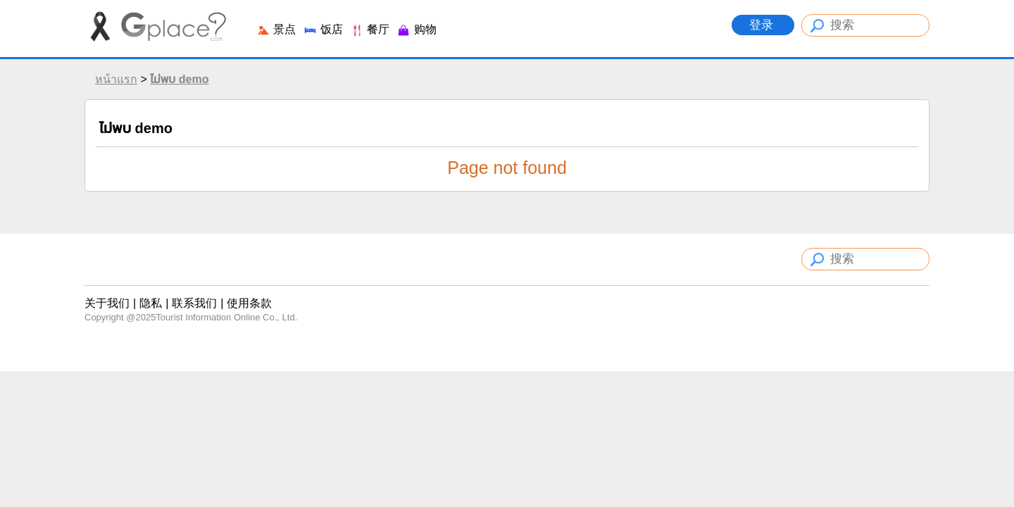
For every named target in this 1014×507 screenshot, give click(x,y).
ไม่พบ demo (179, 79)
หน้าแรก (116, 79)
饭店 (322, 29)
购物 (416, 29)
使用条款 (249, 303)
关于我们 (107, 303)
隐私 (150, 303)
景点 (276, 29)
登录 (763, 25)
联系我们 (194, 303)
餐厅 (369, 29)
